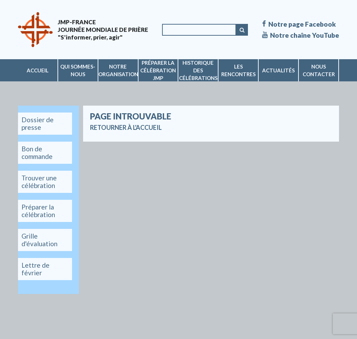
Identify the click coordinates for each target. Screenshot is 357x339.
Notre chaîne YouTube (300, 35)
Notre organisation (118, 70)
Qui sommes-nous (77, 70)
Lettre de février (35, 269)
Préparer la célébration (38, 210)
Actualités (278, 70)
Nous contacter (319, 70)
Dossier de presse (37, 123)
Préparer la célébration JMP (158, 70)
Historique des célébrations (198, 70)
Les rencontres (238, 70)
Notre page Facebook (299, 24)
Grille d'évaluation (39, 240)
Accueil (37, 70)
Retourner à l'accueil (126, 127)
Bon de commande (37, 152)
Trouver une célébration (39, 181)
